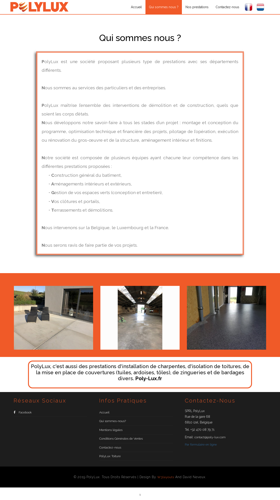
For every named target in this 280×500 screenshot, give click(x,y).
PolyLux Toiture (110, 459)
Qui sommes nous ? (163, 7)
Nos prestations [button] (197, 7)
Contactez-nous (227, 7)
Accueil (136, 7)
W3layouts (166, 480)
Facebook (23, 413)
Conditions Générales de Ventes (121, 441)
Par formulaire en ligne (201, 444)
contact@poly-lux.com (210, 437)
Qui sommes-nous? (113, 422)
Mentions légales (111, 431)
